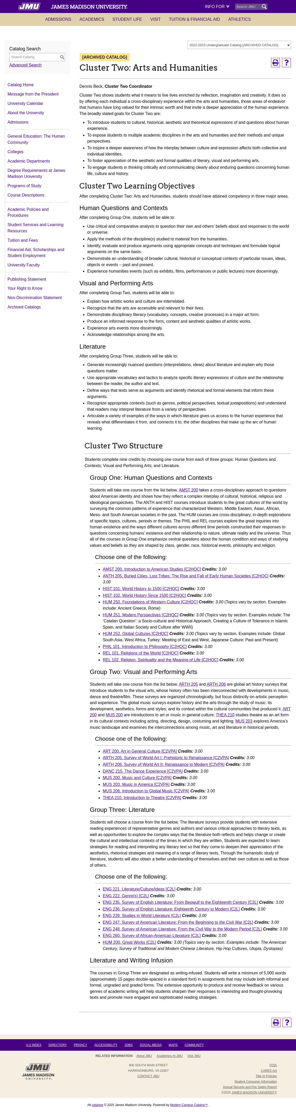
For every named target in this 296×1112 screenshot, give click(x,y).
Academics (92, 19)
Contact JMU (148, 1076)
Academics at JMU (170, 1056)
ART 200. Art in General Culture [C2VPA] (140, 751)
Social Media (151, 1045)
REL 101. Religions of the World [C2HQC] (140, 653)
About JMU (144, 1056)
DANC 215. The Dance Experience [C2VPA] (143, 771)
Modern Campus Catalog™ (189, 1105)
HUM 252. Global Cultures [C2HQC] (135, 633)
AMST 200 (188, 490)
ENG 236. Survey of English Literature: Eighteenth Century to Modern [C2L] (171, 909)
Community (194, 1045)
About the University (26, 113)
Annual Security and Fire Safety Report (250, 1087)
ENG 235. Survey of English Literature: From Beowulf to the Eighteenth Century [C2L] (180, 902)
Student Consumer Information (256, 1081)
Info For (217, 6)
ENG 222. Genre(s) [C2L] (126, 896)
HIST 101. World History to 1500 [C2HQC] (141, 589)
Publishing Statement (27, 279)
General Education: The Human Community (36, 139)
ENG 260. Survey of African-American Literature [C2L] (152, 935)
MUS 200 (114, 715)
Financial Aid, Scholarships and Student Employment (36, 252)
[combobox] (239, 45)
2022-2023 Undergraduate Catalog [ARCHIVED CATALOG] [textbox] (233, 45)
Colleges (15, 152)
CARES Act (269, 1071)
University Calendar (25, 103)
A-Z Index (33, 1045)
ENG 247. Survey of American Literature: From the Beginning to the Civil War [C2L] (178, 922)
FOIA (273, 1065)
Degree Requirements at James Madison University (36, 173)
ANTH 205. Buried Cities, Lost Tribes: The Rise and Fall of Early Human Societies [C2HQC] (186, 576)
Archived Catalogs (24, 307)
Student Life (127, 19)
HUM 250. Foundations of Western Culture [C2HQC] (150, 602)
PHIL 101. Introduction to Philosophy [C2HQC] (145, 646)
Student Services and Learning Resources (35, 228)
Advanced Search (25, 65)
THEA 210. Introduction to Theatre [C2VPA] (142, 798)
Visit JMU (194, 1056)
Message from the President (33, 94)
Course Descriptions (26, 195)
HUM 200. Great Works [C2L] (129, 942)
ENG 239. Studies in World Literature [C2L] (142, 915)
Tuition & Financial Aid (194, 19)
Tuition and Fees (23, 240)
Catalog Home (21, 85)
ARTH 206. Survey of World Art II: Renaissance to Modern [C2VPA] (163, 764)
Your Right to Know (25, 288)
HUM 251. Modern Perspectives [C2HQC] (140, 615)
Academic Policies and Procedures (28, 212)
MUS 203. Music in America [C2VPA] (136, 784)
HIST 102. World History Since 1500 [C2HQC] (144, 595)
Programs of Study (24, 186)
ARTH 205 (188, 684)
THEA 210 (225, 715)
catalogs (97, 1105)
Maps (173, 1045)
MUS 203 (243, 721)
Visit (155, 19)
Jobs (129, 1045)
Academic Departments (29, 161)
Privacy (80, 1045)
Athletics (239, 19)
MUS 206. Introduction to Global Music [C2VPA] (146, 791)
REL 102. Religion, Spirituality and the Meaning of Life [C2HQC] (160, 660)
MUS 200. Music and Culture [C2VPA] (137, 778)
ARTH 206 (216, 684)
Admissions (58, 19)
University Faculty (24, 265)
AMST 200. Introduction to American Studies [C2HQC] (152, 569)
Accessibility (105, 1045)
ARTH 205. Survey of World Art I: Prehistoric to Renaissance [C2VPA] (166, 758)
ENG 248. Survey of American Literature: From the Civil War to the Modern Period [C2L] (182, 929)
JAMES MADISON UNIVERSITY (254, 1092)
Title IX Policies (266, 1076)
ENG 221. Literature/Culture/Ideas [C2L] (139, 889)
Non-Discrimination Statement (35, 297)
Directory (58, 1045)
